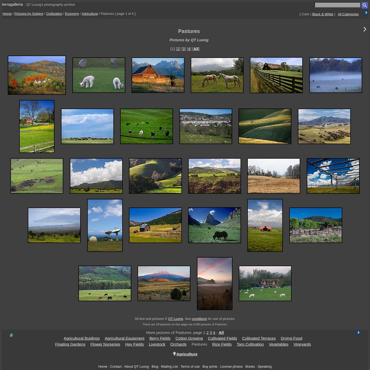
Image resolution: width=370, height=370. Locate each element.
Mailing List (169, 366)
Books (250, 366)
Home (7, 14)
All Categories (348, 14)
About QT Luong (136, 366)
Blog (155, 366)
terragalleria (12, 4)
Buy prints (210, 366)
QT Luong (175, 319)
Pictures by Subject (29, 14)
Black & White (322, 14)
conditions (199, 319)
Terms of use (190, 366)
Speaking (265, 366)
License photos (231, 366)
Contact (115, 366)
